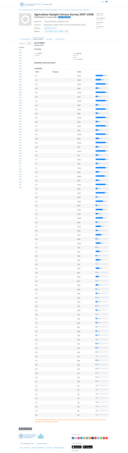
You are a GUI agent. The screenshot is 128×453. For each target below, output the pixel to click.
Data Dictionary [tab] (38, 39)
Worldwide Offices (42, 443)
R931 (20, 174)
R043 (20, 121)
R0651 (20, 100)
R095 (20, 92)
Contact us (27, 447)
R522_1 (21, 153)
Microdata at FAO (47, 4)
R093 (20, 87)
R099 (20, 95)
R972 (20, 187)
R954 (20, 182)
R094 (20, 89)
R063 (20, 73)
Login (102, 1)
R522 (20, 150)
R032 (20, 116)
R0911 (20, 108)
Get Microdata (64, 17)
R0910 (20, 105)
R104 (20, 97)
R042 (20, 58)
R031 (20, 52)
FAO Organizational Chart (27, 443)
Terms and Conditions (38, 447)
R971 (20, 184)
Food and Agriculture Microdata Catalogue (33, 9)
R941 (20, 177)
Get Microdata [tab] (60, 39)
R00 (20, 50)
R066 (20, 79)
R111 (20, 137)
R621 (20, 155)
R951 (20, 179)
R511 (20, 147)
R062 (20, 71)
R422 (20, 145)
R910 (20, 161)
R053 (20, 66)
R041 (20, 55)
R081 (20, 126)
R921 (20, 169)
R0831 (20, 103)
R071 (20, 124)
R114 (20, 142)
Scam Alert (49, 447)
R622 (20, 158)
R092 (20, 84)
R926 (20, 171)
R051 (20, 60)
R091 (20, 81)
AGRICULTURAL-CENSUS (51, 9)
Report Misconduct (59, 447)
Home (20, 9)
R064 (20, 76)
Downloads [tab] (49, 39)
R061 (20, 68)
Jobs (21, 447)
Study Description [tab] (25, 39)
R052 (20, 63)
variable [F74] (86, 9)
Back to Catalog (25, 429)
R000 (20, 110)
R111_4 (20, 140)
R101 (20, 134)
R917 (20, 166)
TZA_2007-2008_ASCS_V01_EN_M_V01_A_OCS (70, 9)
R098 (20, 129)
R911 (20, 163)
